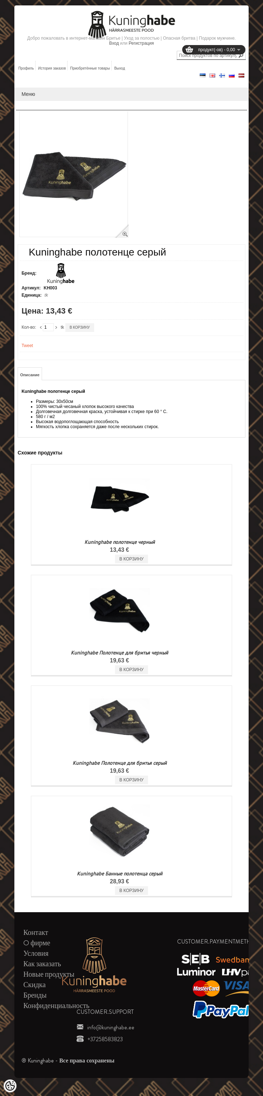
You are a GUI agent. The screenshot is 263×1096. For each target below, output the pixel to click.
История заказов (52, 68)
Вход (114, 43)
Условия (36, 953)
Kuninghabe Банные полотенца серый (119, 873)
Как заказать (42, 964)
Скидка (34, 985)
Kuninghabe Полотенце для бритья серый (120, 763)
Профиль (26, 68)
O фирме (36, 943)
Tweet (27, 345)
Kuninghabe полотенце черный (119, 542)
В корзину (80, 327)
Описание (30, 375)
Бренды (35, 995)
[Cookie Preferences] (10, 1085)
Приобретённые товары (90, 68)
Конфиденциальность (56, 1005)
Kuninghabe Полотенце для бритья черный (119, 652)
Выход (119, 68)
